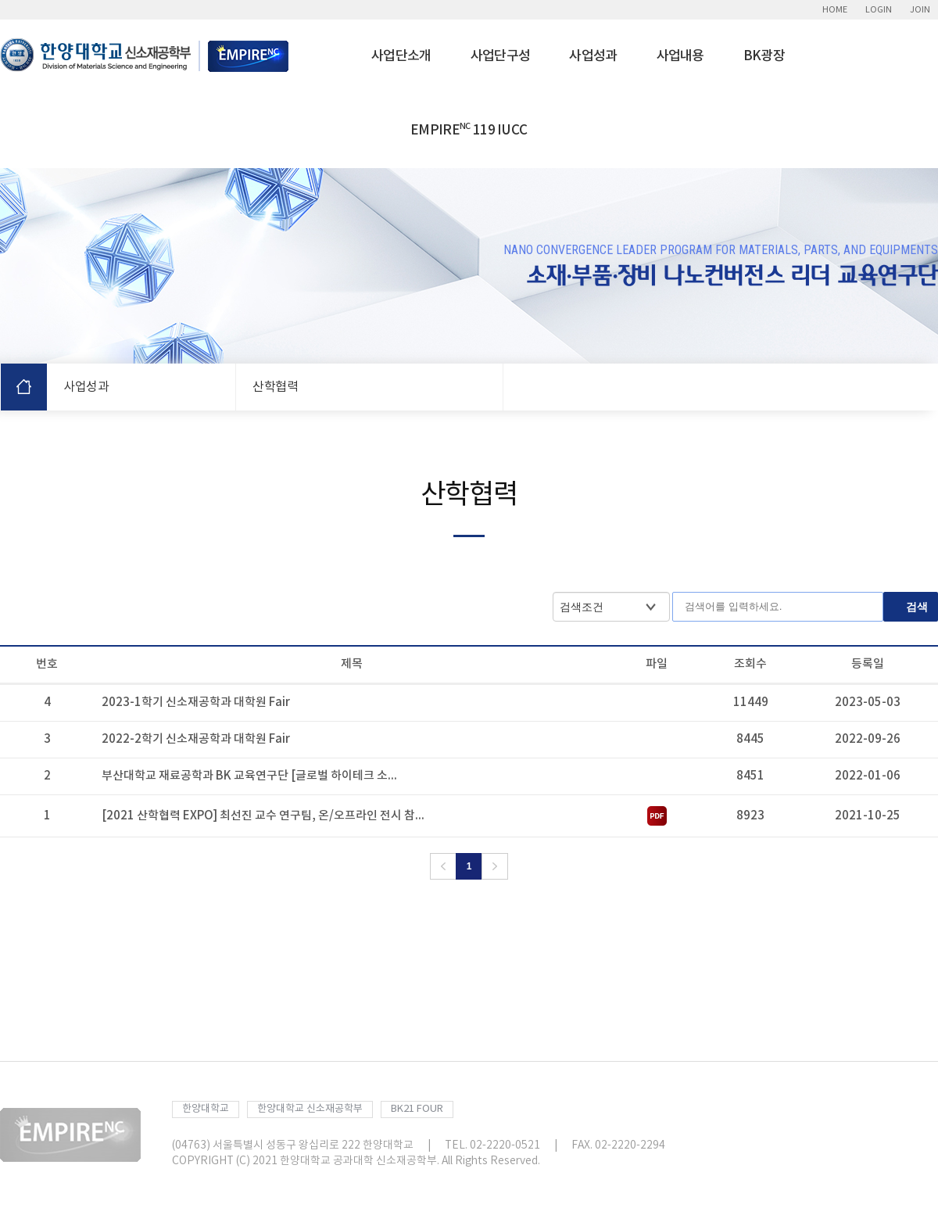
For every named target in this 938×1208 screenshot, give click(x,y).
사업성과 (593, 56)
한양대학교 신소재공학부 (310, 1109)
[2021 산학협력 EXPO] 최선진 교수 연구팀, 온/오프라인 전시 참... (263, 816)
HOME (834, 10)
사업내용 (680, 56)
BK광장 (764, 56)
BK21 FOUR (417, 1109)
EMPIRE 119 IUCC (468, 129)
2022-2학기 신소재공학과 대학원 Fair (196, 739)
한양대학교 (205, 1109)
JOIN (920, 10)
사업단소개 (401, 56)
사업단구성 (501, 56)
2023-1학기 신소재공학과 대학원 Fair (196, 702)
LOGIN (878, 10)
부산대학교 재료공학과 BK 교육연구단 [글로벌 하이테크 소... (249, 776)
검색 (917, 606)
